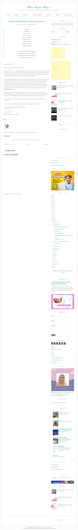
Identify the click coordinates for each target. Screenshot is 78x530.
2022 (52, 195)
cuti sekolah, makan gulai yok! (65, 116)
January (54, 264)
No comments (33, 24)
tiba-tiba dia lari (57, 243)
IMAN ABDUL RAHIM (58, 446)
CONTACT (53, 362)
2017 (52, 207)
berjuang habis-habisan (59, 228)
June (54, 255)
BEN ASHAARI (56, 420)
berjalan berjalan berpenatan (61, 226)
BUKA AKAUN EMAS (56, 349)
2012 (52, 216)
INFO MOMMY (54, 163)
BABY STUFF (54, 160)
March (54, 259)
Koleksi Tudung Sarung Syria (58, 165)
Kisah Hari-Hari (32, 139)
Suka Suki (38, 139)
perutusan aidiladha (58, 233)
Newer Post (7, 144)
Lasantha (40, 528)
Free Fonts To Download (58, 456)
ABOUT (53, 355)
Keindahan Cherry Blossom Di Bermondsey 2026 (65, 413)
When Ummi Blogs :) (39, 7)
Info (27, 139)
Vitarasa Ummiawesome (59, 402)
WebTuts (28, 528)
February (55, 262)
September (55, 248)
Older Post (46, 144)
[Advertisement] (58, 53)
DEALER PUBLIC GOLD (57, 360)
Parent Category (37, 15)
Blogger (63, 272)
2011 (52, 218)
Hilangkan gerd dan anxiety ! (65, 421)
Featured (48, 15)
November (55, 224)
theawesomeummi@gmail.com (63, 44)
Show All (72, 458)
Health (57, 15)
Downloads (26, 15)
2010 (52, 220)
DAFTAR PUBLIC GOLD (57, 357)
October (55, 246)
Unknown (21, 24)
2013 (52, 213)
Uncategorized (67, 15)
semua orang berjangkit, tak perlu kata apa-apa (27, 21)
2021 (52, 198)
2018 (52, 204)
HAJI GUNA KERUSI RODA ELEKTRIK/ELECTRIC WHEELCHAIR (65, 440)
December (55, 222)
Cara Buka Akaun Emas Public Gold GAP (60, 477)
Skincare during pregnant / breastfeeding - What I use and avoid (65, 449)
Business (16, 15)
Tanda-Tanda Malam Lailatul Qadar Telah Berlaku (65, 430)
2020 (52, 200)
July (53, 253)
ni (8, 87)
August (54, 250)
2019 (52, 202)
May (54, 257)
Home (8, 15)
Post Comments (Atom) (16, 194)
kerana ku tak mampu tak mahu (61, 241)
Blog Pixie (55, 455)
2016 (52, 209)
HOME (53, 347)
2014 (52, 211)
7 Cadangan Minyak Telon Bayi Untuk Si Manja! (61, 283)
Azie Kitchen (56, 411)
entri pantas (57, 231)
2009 (52, 267)
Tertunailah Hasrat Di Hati (59, 437)
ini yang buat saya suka (59, 239)
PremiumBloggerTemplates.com (49, 528)
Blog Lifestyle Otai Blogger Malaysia (62, 429)
